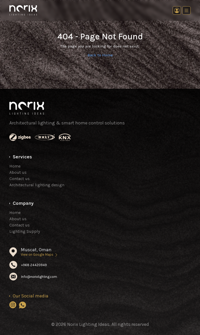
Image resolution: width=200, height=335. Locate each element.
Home (15, 166)
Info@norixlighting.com (39, 277)
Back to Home (100, 55)
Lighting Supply (24, 231)
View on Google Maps (39, 254)
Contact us (19, 178)
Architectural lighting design (36, 184)
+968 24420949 (34, 265)
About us (18, 172)
